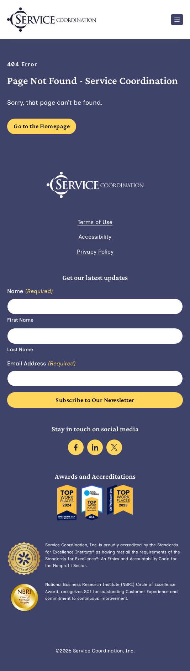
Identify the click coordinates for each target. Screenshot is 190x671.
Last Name (20, 350)
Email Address (41, 364)
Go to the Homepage (42, 126)
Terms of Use (95, 222)
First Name (20, 320)
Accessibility (95, 236)
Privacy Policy (95, 251)
